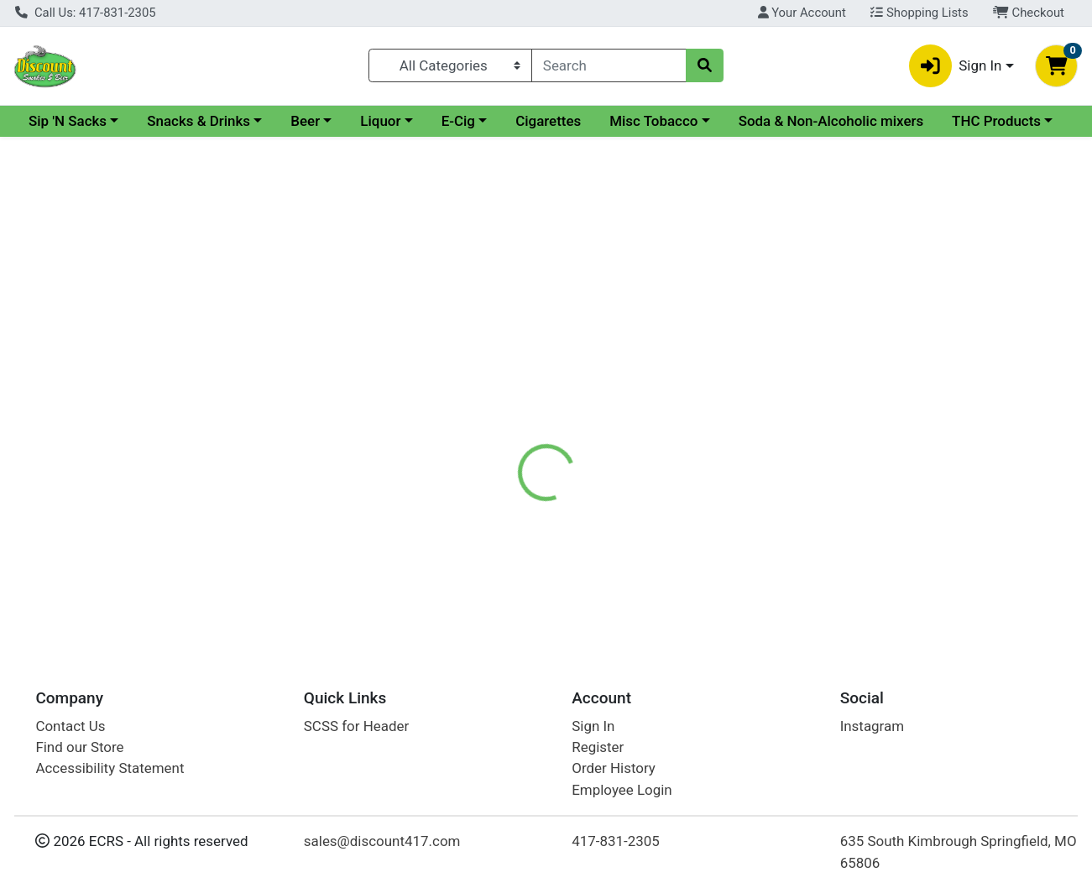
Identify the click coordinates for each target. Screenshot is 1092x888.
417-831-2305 (616, 841)
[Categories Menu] (450, 65)
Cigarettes (693, 120)
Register (598, 747)
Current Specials (81, 120)
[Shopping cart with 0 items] (1056, 65)
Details (502, 365)
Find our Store (79, 747)
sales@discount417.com (382, 841)
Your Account (802, 12)
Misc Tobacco (799, 120)
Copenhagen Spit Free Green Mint (619, 575)
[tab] (502, 365)
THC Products (286, 152)
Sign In (593, 726)
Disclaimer (581, 365)
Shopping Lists (919, 12)
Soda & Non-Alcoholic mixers (121, 152)
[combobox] (609, 65)
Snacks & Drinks (343, 120)
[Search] (609, 65)
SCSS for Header (356, 726)
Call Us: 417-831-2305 (85, 12)
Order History (614, 768)
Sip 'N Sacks (213, 120)
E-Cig (603, 120)
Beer (450, 120)
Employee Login (621, 789)
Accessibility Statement (109, 768)
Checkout (1028, 12)
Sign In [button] (955, 65)
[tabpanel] (773, 438)
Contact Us (70, 726)
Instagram (872, 726)
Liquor (525, 120)
